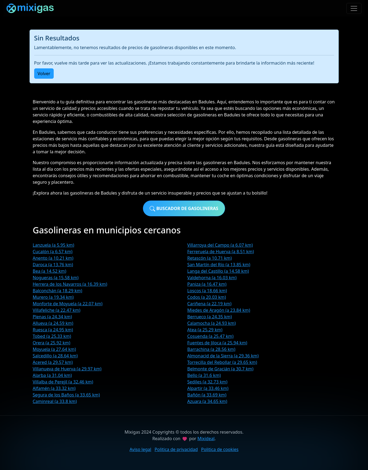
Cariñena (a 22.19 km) (209, 304)
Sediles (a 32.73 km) (207, 382)
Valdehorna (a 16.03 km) (212, 278)
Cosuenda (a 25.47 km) (210, 336)
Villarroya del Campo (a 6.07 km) (220, 245)
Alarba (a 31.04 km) (52, 375)
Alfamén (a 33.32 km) (54, 388)
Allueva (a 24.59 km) (53, 323)
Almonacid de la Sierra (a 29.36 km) (223, 356)
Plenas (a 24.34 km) (52, 317)
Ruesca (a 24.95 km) (53, 330)
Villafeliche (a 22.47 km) (57, 310)
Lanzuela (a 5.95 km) (53, 245)
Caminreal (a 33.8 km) (55, 401)
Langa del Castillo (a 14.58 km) (218, 271)
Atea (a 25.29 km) (204, 330)
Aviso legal (140, 449)
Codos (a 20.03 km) (206, 297)
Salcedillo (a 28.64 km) (55, 356)
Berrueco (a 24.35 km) (209, 317)
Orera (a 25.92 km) (52, 343)
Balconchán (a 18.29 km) (57, 291)
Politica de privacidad (176, 449)
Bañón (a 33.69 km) (206, 395)
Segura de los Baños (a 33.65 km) (66, 395)
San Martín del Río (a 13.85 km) (218, 265)
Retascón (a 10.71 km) (209, 258)
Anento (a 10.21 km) (53, 258)
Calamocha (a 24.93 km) (211, 323)
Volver (44, 74)
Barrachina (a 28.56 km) (211, 349)
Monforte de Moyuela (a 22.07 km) (68, 304)
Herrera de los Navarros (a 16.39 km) (70, 284)
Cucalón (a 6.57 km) (53, 252)
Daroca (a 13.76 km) (53, 265)
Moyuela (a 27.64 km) (54, 349)
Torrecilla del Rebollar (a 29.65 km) (222, 362)
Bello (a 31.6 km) (204, 375)
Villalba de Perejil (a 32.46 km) (63, 382)
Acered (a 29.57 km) (53, 362)
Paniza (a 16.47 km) (207, 284)
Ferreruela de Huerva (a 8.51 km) (220, 252)
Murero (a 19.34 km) (53, 297)
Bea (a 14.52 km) (49, 271)
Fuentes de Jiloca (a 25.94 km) (217, 343)
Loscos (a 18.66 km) (207, 291)
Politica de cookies (220, 449)
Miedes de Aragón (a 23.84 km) (218, 310)
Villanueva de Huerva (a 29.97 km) (67, 369)
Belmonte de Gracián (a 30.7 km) (220, 369)
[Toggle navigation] (353, 8)
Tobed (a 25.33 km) (52, 336)
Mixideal (206, 439)
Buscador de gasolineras (184, 208)
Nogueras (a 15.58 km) (56, 278)
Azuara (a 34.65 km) (207, 401)
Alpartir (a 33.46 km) (208, 388)
